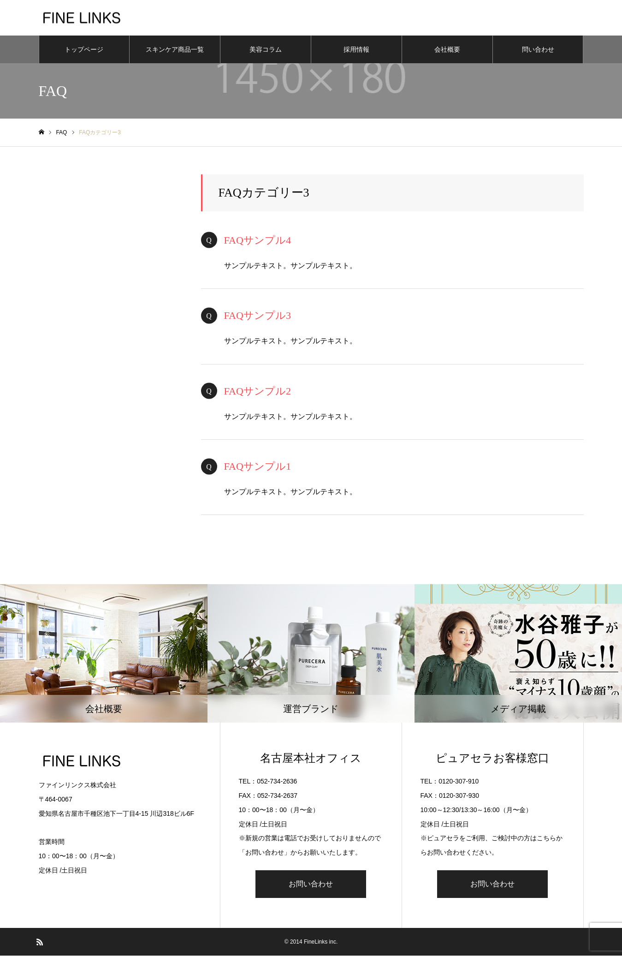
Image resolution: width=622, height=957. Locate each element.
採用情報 (356, 50)
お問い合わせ (311, 885)
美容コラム (265, 50)
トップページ (84, 50)
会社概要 (447, 50)
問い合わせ (538, 50)
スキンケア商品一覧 (175, 50)
